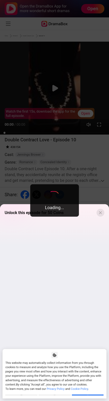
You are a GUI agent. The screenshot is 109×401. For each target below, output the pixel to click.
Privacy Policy (56, 383)
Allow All (87, 392)
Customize (21, 392)
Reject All (54, 392)
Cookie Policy (79, 383)
